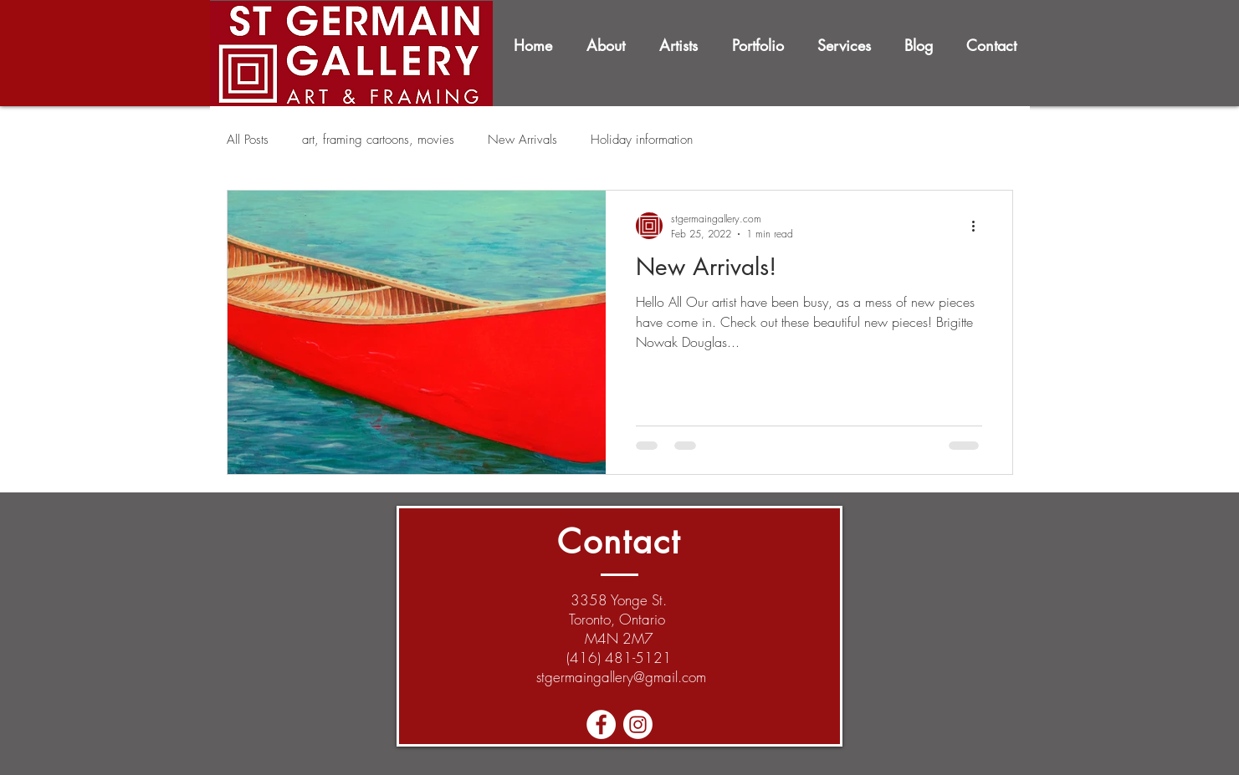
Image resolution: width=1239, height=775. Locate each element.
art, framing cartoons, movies (378, 139)
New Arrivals (522, 139)
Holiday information (642, 139)
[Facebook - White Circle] (601, 724)
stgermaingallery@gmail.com (621, 676)
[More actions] (980, 226)
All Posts (248, 139)
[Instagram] (638, 724)
